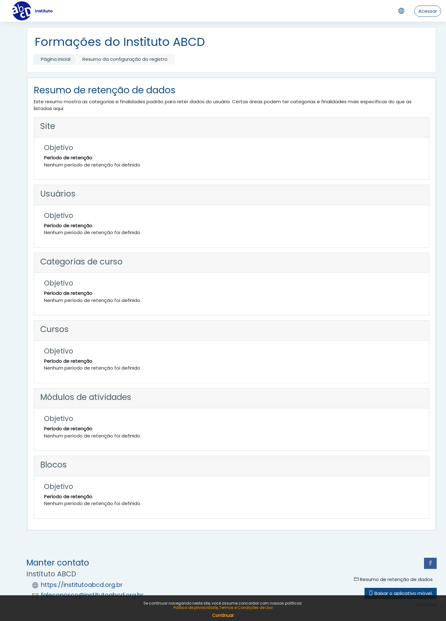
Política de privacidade (195, 607)
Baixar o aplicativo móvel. (401, 593)
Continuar (223, 615)
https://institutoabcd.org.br (82, 585)
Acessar (427, 11)
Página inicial (55, 59)
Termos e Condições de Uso (246, 607)
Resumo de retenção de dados (393, 579)
